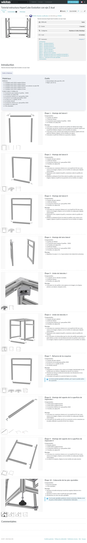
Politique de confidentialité (61, 539)
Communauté (48, 2)
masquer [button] (81, 39)
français (81, 2)
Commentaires (11, 11)
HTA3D (59, 16)
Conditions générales (49, 539)
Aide (80, 539)
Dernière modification (42, 16)
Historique (22, 11)
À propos (84, 539)
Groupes (40, 2)
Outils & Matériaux (7, 73)
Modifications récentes (73, 539)
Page (3, 11)
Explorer (34, 2)
